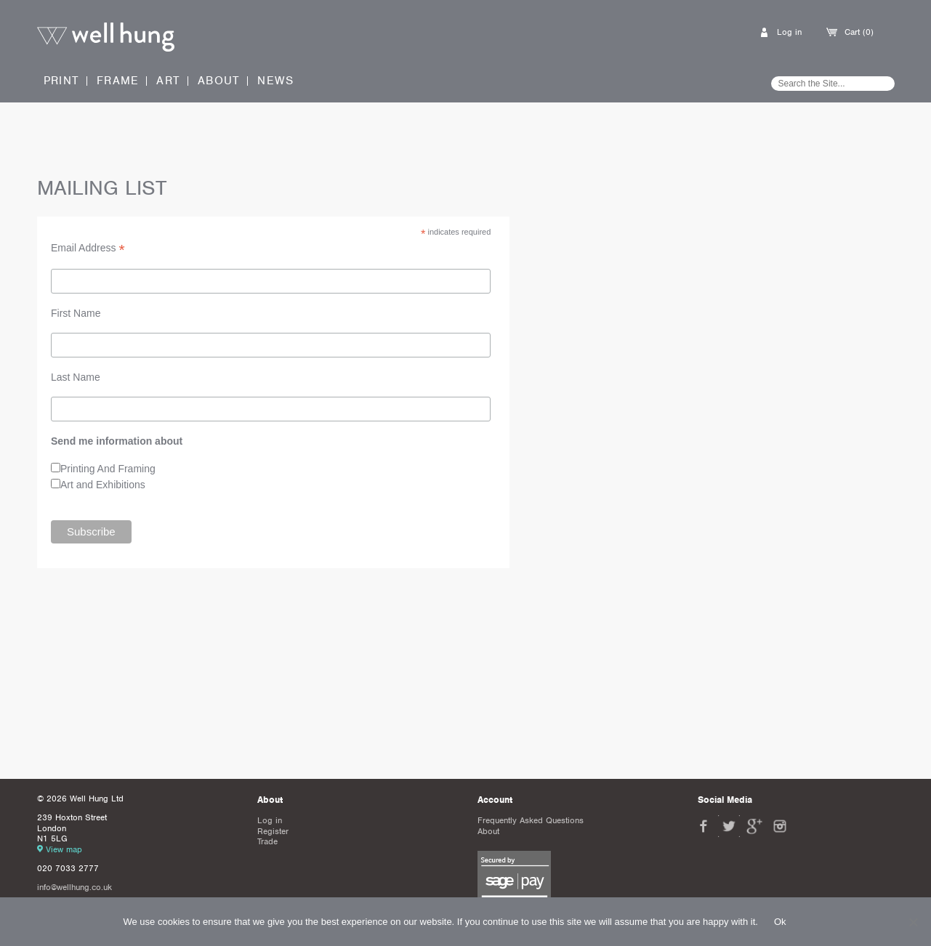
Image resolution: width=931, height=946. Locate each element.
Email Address (88, 248)
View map (64, 849)
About (219, 81)
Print (61, 80)
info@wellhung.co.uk (74, 887)
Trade (267, 841)
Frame (118, 80)
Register (273, 831)
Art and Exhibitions (102, 484)
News (275, 81)
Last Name (75, 377)
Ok (780, 921)
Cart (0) (859, 32)
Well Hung (105, 37)
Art (168, 80)
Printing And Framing (108, 468)
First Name (75, 313)
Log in (789, 32)
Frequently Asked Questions (530, 820)
